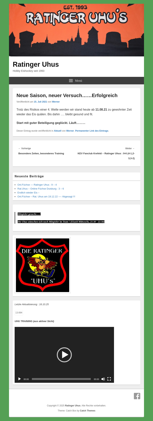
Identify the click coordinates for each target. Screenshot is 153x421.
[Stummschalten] (103, 379)
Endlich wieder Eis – (28, 192)
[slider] (61, 379)
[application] (64, 355)
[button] (64, 354)
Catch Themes (87, 410)
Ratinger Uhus (36, 64)
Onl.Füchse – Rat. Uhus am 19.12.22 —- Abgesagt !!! (46, 196)
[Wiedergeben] (19, 379)
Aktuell (57, 131)
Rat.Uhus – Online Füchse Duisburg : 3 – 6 (40, 188)
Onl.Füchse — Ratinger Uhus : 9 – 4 (37, 184)
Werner (56, 101)
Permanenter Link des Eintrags (91, 131)
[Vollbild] (109, 379)
